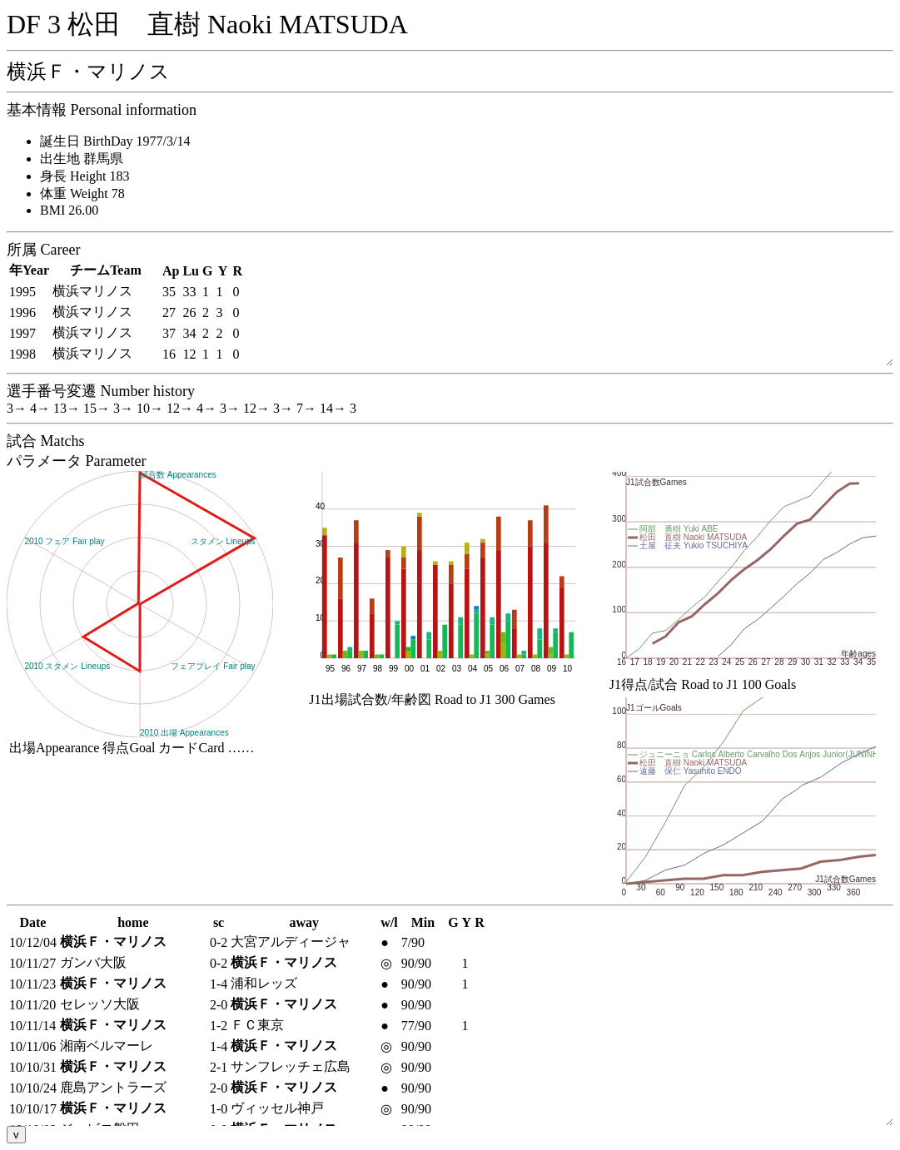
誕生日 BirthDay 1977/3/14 (115, 141)
